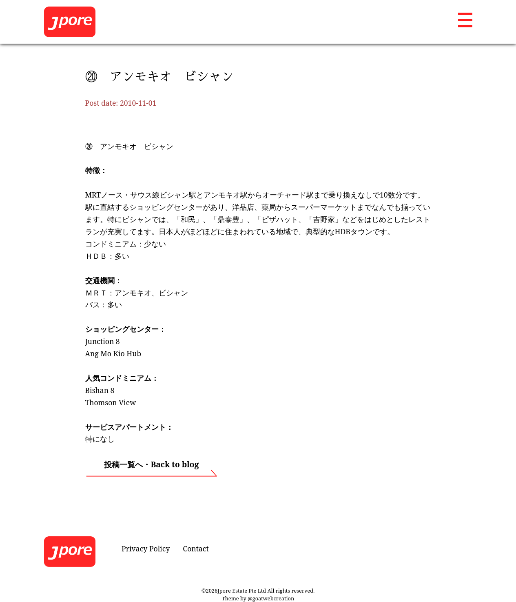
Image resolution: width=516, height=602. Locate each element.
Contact (195, 548)
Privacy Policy (146, 548)
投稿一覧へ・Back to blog (151, 464)
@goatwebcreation (271, 598)
